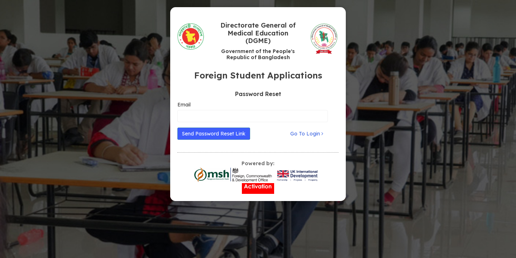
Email (184, 104)
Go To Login (306, 133)
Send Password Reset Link (213, 133)
